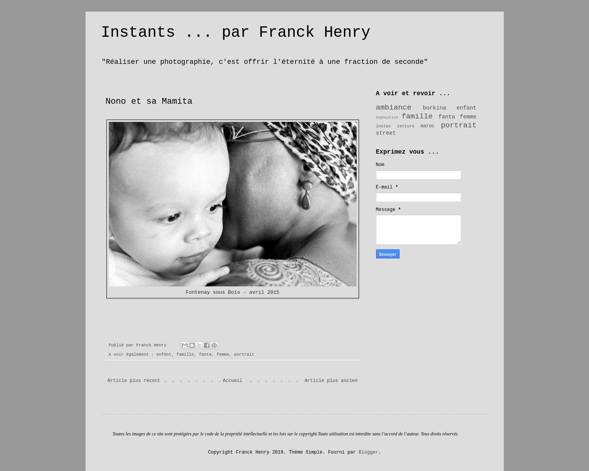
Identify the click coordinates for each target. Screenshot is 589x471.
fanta (205, 354)
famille (185, 354)
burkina (434, 108)
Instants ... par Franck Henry (236, 32)
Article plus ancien (331, 381)
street (386, 133)
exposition (387, 117)
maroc (427, 126)
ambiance (394, 107)
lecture (405, 126)
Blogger (368, 452)
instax (383, 126)
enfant (164, 354)
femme (222, 354)
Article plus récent (134, 381)
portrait (244, 354)
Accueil (232, 381)
